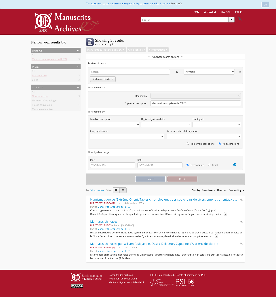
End (139, 159)
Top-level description (136, 103)
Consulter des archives (121, 275)
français (226, 11)
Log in (238, 11)
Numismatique (40, 96)
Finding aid (198, 119)
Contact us (210, 11)
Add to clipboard (241, 199)
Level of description (100, 119)
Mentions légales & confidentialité (126, 282)
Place (36, 66)
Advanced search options (165, 56)
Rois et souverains (42, 105)
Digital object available (153, 119)
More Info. (176, 3)
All (33, 55)
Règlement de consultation (123, 278)
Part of (37, 50)
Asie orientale (39, 76)
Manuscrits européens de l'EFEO (49, 60)
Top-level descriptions (200, 143)
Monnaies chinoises (42, 110)
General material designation (182, 131)
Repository (141, 96)
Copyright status (99, 131)
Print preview (95, 190)
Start (92, 159)
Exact (213, 165)
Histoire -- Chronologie (44, 101)
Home (196, 11)
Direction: (222, 190)
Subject (37, 87)
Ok (265, 4)
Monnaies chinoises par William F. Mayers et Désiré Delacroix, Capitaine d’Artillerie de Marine (154, 244)
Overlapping (195, 165)
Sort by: (196, 190)
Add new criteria (102, 79)
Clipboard (239, 19)
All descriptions (229, 143)
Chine (35, 80)
